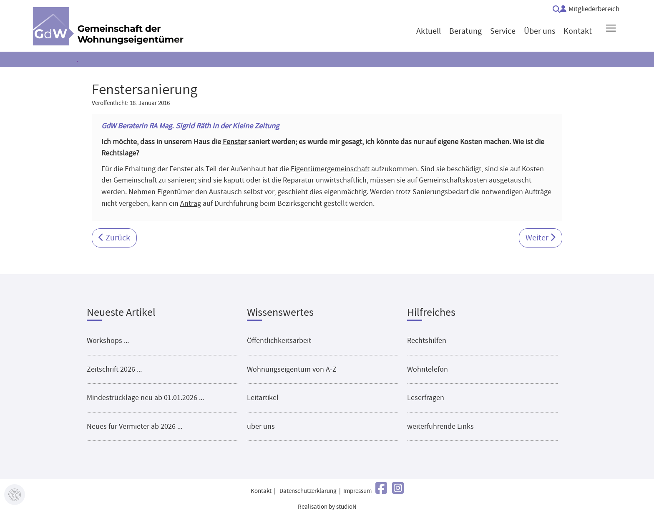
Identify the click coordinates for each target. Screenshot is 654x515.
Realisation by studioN (327, 507)
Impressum (357, 491)
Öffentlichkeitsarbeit (279, 340)
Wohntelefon (427, 369)
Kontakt (261, 491)
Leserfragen (425, 397)
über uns (261, 426)
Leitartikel (263, 397)
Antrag (190, 203)
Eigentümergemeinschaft (330, 169)
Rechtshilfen (426, 340)
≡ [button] (610, 28)
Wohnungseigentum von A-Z (292, 369)
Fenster (235, 142)
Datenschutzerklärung (308, 491)
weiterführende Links (440, 426)
